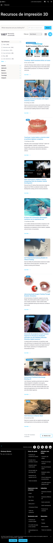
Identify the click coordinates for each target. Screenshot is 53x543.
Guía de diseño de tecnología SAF (31, 465)
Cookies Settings (13, 540)
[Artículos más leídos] (46, 452)
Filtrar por (26, 34)
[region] (26, 538)
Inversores (43, 528)
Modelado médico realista (46, 462)
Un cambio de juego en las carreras (33, 500)
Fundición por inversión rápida (33, 496)
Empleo (42, 522)
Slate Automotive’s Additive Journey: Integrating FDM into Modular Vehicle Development (36, 181)
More (2, 61)
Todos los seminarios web (33, 511)
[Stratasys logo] (2, 2)
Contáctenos (43, 518)
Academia (43, 524)
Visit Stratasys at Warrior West (34, 413)
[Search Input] (36, 27)
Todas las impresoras (32, 489)
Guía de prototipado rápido (46, 460)
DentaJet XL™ (31, 485)
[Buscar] (47, 27)
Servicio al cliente (31, 526)
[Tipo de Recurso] (11, 42)
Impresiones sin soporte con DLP (33, 469)
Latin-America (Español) (36, 1)
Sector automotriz (44, 482)
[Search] (48, 1)
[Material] (11, 70)
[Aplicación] (11, 68)
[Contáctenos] (44, 1)
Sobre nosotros (44, 516)
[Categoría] (11, 78)
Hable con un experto (32, 522)
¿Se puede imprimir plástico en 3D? (46, 469)
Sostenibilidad (44, 526)
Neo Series (30, 483)
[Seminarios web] (33, 493)
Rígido (42, 495)
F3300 (29, 479)
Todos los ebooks (31, 472)
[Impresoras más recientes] (33, 476)
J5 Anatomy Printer (32, 487)
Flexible (42, 497)
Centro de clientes (31, 524)
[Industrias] (46, 475)
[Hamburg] (51, 1)
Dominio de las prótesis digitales (33, 508)
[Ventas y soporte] (33, 514)
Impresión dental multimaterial (31, 461)
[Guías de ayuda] (33, 451)
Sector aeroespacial (45, 484)
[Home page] (2, 5)
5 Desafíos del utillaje (45, 455)
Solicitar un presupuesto (33, 520)
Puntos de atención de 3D (33, 505)
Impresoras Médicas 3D (46, 480)
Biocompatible (44, 499)
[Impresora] (11, 73)
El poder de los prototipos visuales (33, 458)
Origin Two (30, 481)
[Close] (50, 536)
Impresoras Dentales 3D (46, 478)
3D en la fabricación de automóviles (45, 465)
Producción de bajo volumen (45, 458)
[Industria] (11, 65)
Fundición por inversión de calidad (33, 454)
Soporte (29, 516)
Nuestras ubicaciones (45, 520)
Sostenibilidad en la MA (33, 503)
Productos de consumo (46, 486)
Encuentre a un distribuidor (33, 518)
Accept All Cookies (23, 540)
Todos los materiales (45, 501)
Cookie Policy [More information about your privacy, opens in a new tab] (20, 537)
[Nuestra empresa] (46, 514)
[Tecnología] (11, 75)
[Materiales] (46, 493)
